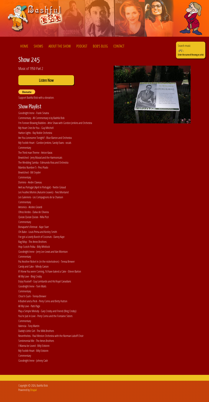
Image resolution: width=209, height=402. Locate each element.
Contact (118, 46)
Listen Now (46, 80)
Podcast (81, 46)
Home (24, 46)
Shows (38, 46)
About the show (60, 46)
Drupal (33, 390)
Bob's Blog (100, 46)
